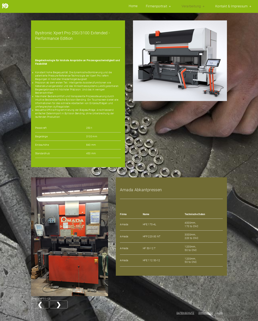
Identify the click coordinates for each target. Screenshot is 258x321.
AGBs (220, 313)
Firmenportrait (159, 6)
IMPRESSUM (205, 313)
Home (133, 6)
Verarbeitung (194, 6)
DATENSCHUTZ (185, 313)
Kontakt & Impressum (233, 6)
